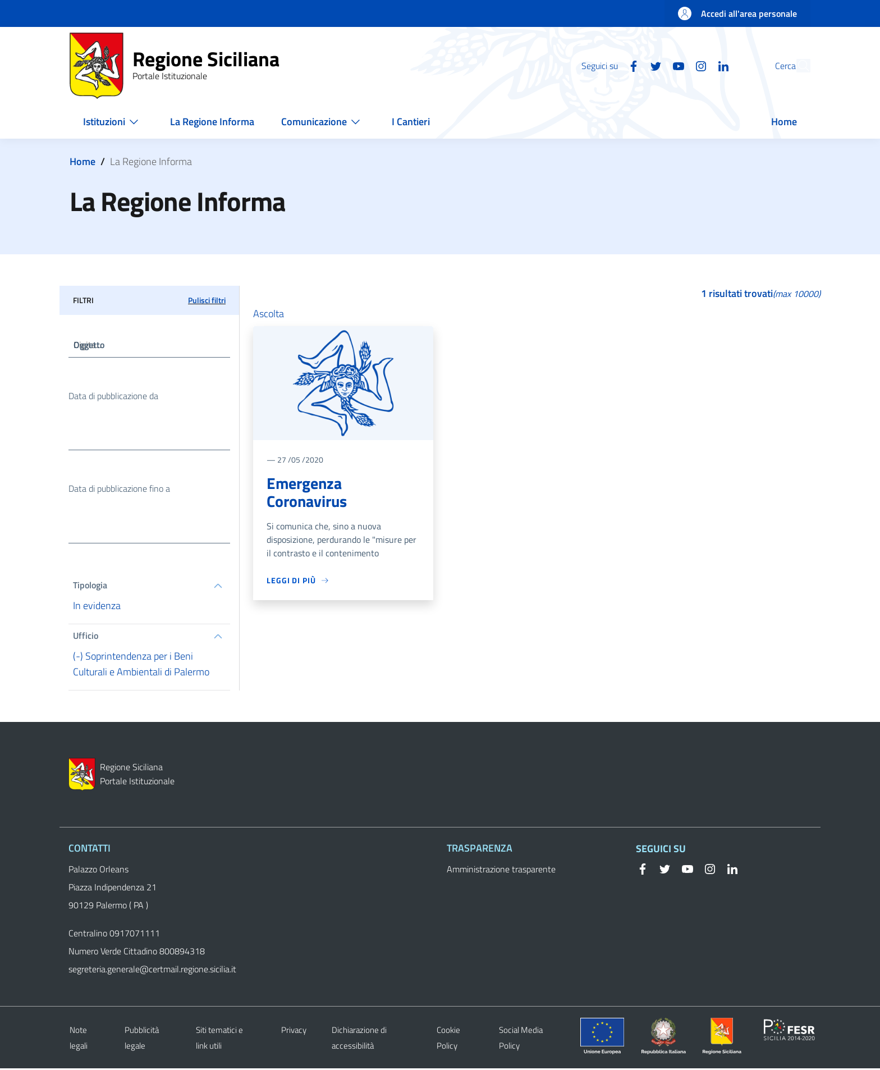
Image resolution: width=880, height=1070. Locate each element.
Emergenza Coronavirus (307, 493)
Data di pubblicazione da (113, 396)
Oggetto (89, 345)
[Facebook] (608, 65)
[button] (796, 65)
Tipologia (90, 587)
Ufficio (85, 637)
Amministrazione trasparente (501, 870)
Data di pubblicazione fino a (119, 490)
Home (82, 161)
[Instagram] (675, 65)
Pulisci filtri (207, 300)
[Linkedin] (697, 65)
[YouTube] (652, 65)
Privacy (293, 1031)
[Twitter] (630, 65)
